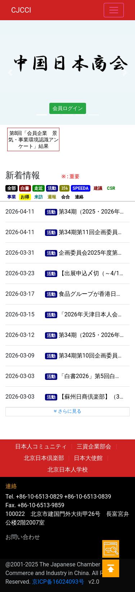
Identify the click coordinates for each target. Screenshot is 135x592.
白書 (25, 188)
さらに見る (67, 411)
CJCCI (21, 10)
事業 (11, 196)
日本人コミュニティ (41, 446)
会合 (65, 196)
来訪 (38, 196)
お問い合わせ (22, 537)
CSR (111, 188)
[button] (10, 72)
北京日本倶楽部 (44, 458)
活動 (52, 188)
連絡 (79, 196)
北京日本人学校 (68, 469)
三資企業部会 (94, 446)
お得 (25, 196)
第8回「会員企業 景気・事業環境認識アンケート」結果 (33, 139)
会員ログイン (68, 108)
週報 (52, 196)
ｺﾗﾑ (64, 188)
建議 (98, 188)
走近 (38, 188)
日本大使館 (88, 458)
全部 (11, 188)
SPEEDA (81, 188)
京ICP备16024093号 (58, 581)
